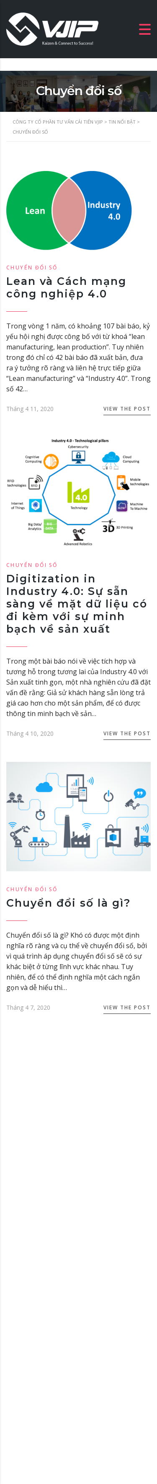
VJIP (98, 1440)
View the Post (127, 408)
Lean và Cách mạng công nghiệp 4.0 (66, 287)
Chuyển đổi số (31, 267)
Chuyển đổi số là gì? (68, 903)
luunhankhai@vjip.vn (50, 1270)
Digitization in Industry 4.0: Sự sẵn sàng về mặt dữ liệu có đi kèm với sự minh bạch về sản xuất (76, 603)
